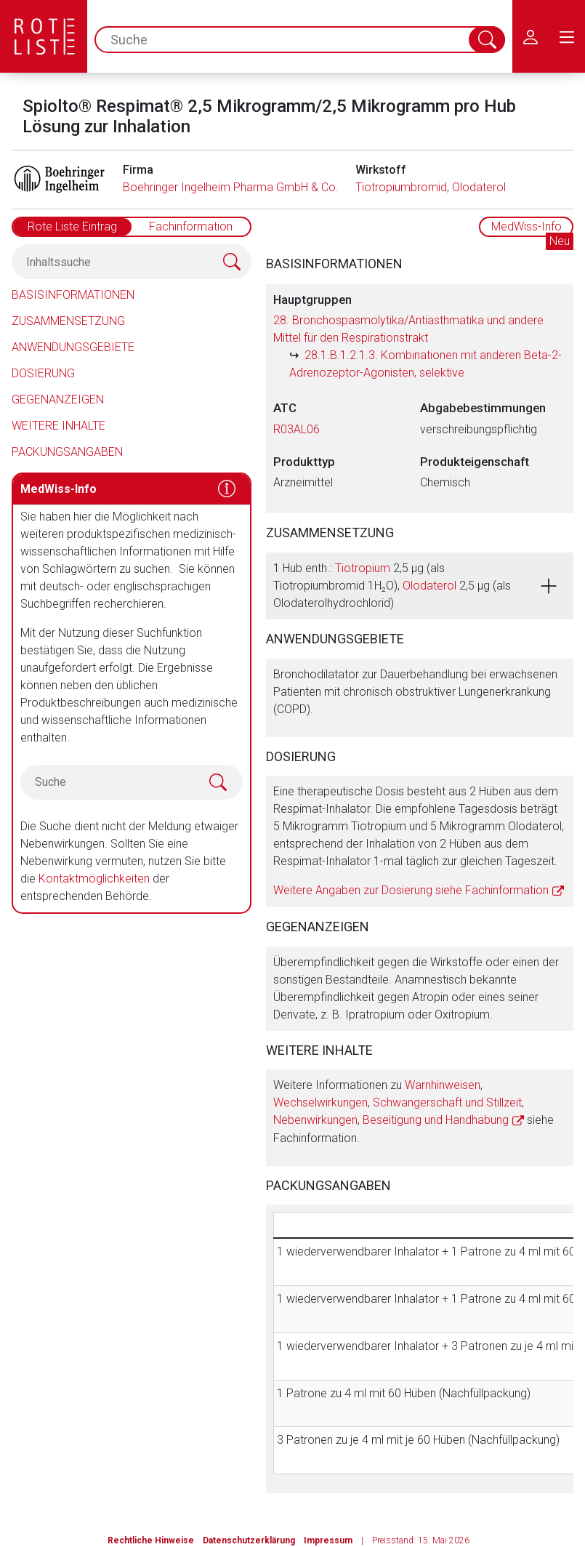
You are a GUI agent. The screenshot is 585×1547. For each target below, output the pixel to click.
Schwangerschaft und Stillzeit (447, 1102)
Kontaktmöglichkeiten (94, 878)
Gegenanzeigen (58, 399)
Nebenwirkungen (315, 1120)
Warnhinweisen (442, 1085)
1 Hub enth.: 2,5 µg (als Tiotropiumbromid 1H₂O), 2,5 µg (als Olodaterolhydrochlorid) (392, 585)
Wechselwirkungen (320, 1102)
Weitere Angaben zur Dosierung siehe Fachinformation (411, 890)
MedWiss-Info (526, 226)
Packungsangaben (67, 452)
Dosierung (43, 373)
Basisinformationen (73, 295)
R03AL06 (296, 429)
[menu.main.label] (567, 36)
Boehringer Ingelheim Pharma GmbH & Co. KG (240, 187)
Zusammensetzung (68, 321)
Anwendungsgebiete (73, 347)
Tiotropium (362, 568)
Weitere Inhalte (58, 426)
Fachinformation (191, 226)
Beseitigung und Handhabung (436, 1120)
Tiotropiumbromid (401, 187)
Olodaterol (479, 187)
